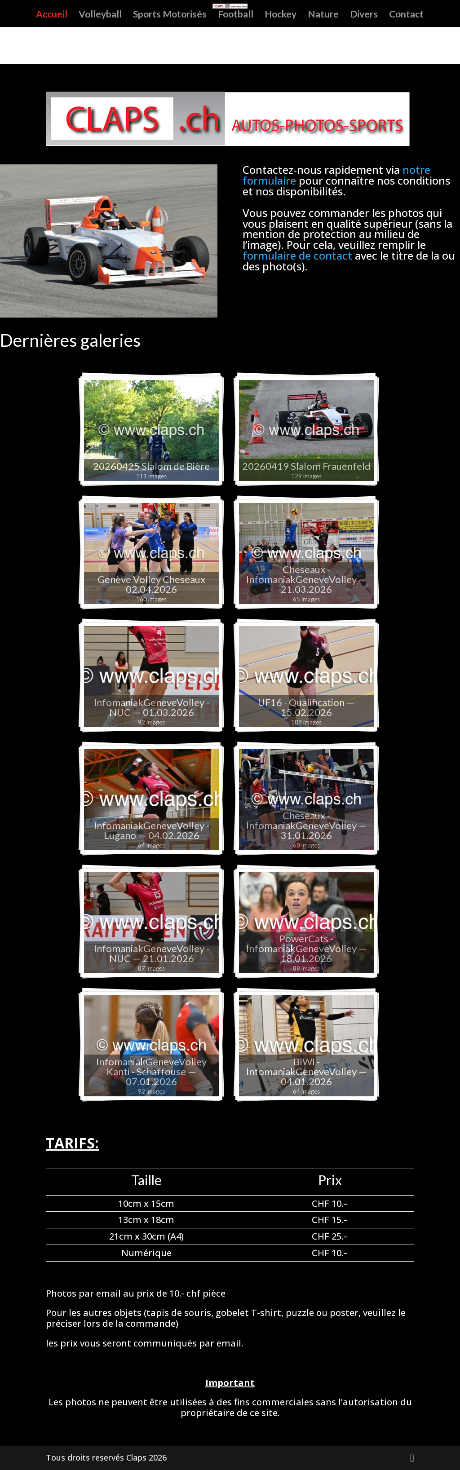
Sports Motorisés (170, 15)
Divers (364, 15)
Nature (323, 15)
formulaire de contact (297, 255)
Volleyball (100, 15)
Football (235, 15)
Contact (406, 15)
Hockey (280, 15)
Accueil (51, 15)
